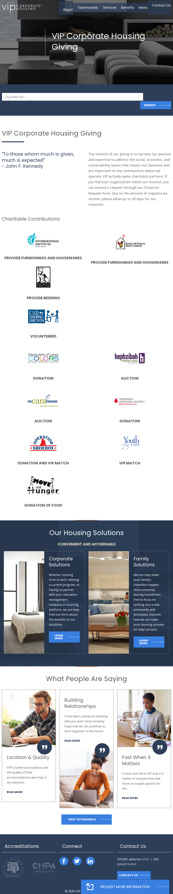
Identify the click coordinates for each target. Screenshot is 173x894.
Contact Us (160, 7)
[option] (29, 737)
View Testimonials (82, 811)
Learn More (58, 628)
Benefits (130, 7)
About (75, 7)
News (144, 7)
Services (113, 7)
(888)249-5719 (139, 851)
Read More (15, 784)
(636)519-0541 (127, 856)
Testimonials (93, 7)
